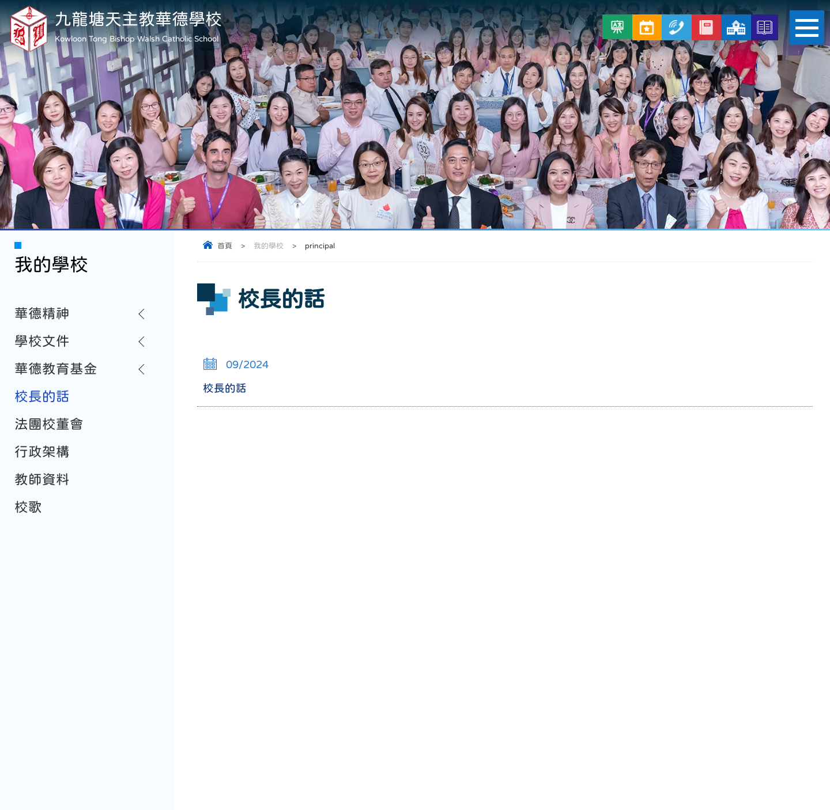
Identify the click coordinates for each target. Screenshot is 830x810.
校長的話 (42, 396)
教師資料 (42, 479)
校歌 (28, 507)
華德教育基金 (55, 369)
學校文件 (42, 341)
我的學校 (269, 245)
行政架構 (42, 452)
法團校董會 (49, 424)
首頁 (224, 245)
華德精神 (42, 313)
